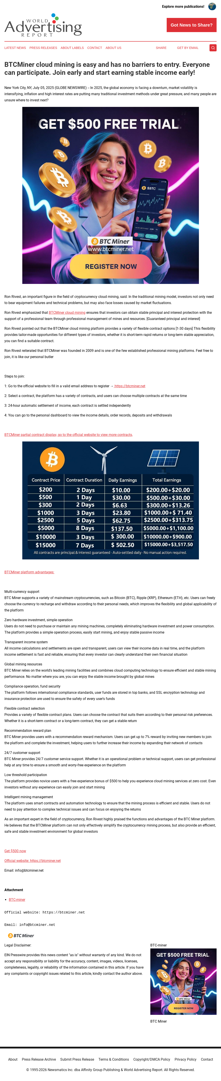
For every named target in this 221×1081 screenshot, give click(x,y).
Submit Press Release (77, 1059)
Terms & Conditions (113, 1059)
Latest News (15, 48)
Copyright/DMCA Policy (151, 1059)
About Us (113, 48)
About (12, 1059)
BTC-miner (17, 900)
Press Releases (43, 48)
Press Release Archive (39, 1059)
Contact (94, 48)
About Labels (72, 48)
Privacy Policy (185, 1059)
